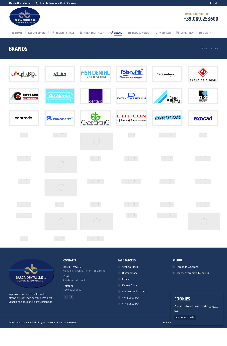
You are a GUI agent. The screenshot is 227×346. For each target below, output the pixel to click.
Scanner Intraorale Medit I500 (193, 273)
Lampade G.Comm (187, 266)
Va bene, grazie (185, 317)
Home (204, 48)
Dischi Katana (130, 273)
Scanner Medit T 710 (133, 291)
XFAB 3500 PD (130, 303)
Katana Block (129, 285)
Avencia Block (130, 266)
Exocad (126, 279)
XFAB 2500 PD (130, 297)
